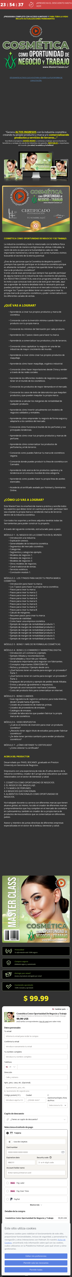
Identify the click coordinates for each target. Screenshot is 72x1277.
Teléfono (8, 1062)
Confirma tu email (11, 1041)
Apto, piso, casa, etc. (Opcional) (17, 1082)
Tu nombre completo (13, 1052)
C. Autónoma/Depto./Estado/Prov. (57, 1098)
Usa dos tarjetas (20, 1141)
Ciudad (29, 1095)
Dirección (8, 1072)
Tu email (7, 1031)
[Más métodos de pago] (36, 1205)
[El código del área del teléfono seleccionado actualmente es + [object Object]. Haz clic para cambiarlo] (10, 1066)
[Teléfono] (42, 1066)
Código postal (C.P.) (12, 1095)
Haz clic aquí (43, 1021)
